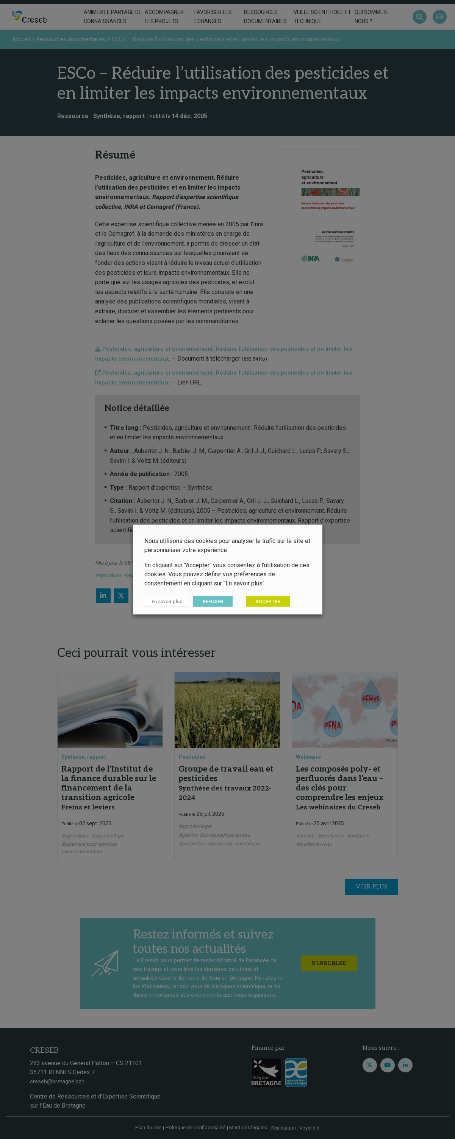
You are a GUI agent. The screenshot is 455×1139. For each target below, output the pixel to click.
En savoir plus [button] (165, 601)
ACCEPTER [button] (265, 601)
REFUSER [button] (210, 601)
